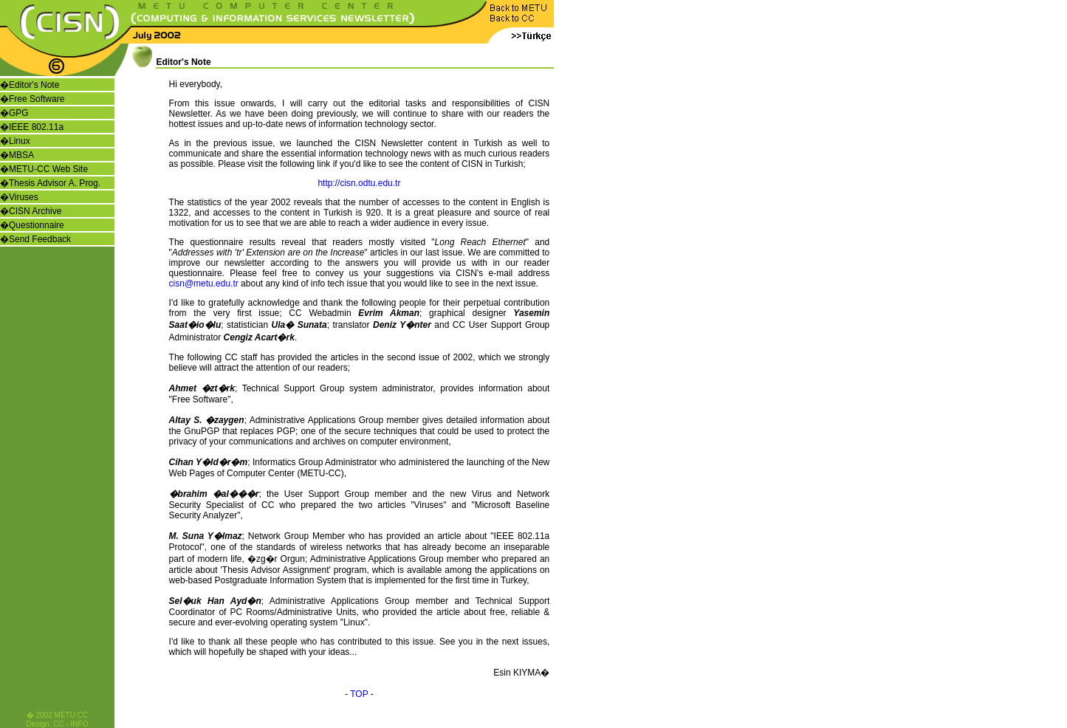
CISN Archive (35, 211)
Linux (19, 141)
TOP (359, 694)
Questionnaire (36, 225)
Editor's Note (34, 85)
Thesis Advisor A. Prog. (54, 183)
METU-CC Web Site (48, 169)
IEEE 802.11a (36, 127)
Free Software (36, 99)
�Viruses (19, 197)
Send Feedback (40, 239)
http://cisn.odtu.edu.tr (359, 183)
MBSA (21, 155)
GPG (19, 113)
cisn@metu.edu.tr (204, 283)
